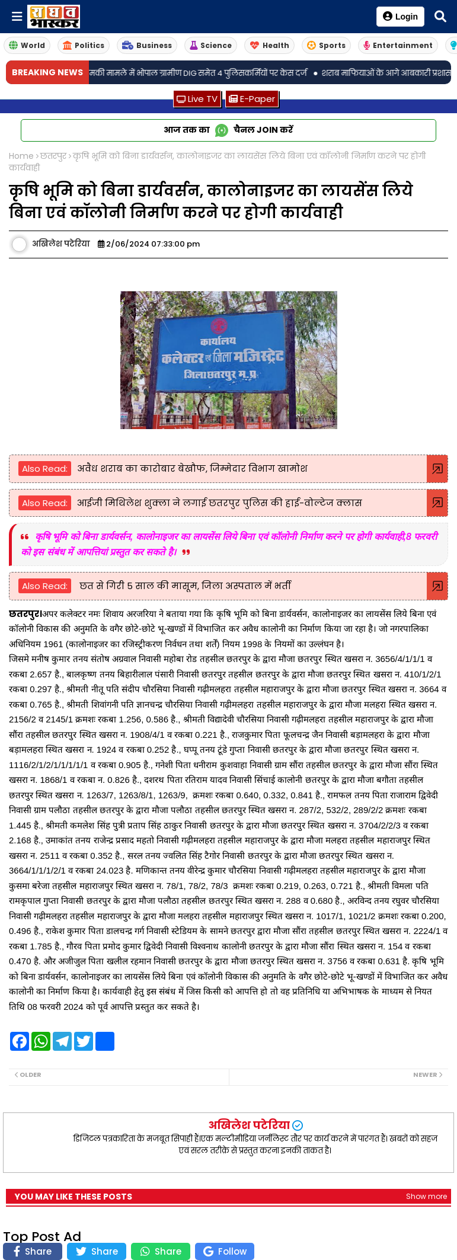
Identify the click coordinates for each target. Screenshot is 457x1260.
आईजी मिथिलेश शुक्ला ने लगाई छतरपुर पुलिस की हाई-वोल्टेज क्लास (219, 503)
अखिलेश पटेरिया (249, 1125)
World (27, 45)
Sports (326, 45)
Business (147, 45)
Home (21, 156)
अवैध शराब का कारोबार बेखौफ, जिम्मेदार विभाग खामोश (192, 468)
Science (211, 45)
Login (400, 16)
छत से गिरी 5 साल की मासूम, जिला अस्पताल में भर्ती (183, 586)
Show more (426, 1196)
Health (269, 45)
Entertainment (398, 45)
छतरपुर (53, 156)
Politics (83, 45)
